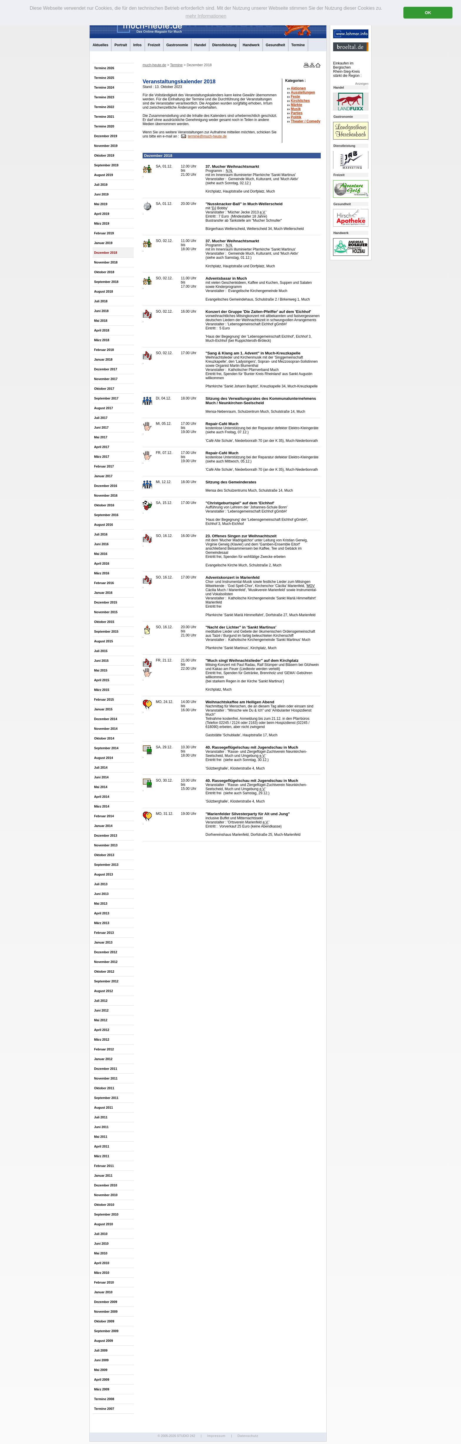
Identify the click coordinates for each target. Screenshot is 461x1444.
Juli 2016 (101, 534)
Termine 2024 (104, 87)
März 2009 (101, 1389)
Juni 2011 (101, 1127)
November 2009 (106, 1311)
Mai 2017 (100, 437)
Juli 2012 (101, 1000)
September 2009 (106, 1331)
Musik (296, 109)
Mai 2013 (100, 903)
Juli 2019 (101, 184)
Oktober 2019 (104, 155)
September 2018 (106, 282)
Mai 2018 (100, 320)
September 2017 (106, 398)
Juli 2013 (101, 884)
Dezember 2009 (105, 1302)
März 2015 (101, 690)
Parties (297, 113)
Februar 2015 (104, 699)
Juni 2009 (101, 1360)
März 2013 (101, 923)
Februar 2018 (104, 350)
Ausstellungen (303, 92)
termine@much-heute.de (207, 136)
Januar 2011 (103, 1175)
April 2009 (101, 1379)
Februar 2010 (104, 1282)
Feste (295, 97)
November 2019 (106, 145)
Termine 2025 (104, 77)
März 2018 (101, 340)
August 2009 (103, 1340)
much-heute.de (154, 65)
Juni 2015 (101, 660)
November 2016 (106, 495)
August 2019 (103, 175)
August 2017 (103, 408)
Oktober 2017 (104, 388)
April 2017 (101, 447)
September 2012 (106, 981)
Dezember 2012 (105, 952)
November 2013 (106, 845)
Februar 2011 (104, 1166)
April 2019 (101, 213)
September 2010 (106, 1214)
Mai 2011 (100, 1136)
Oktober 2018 (104, 272)
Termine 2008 (104, 1399)
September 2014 (106, 748)
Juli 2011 (101, 1117)
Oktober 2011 (104, 1088)
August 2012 (103, 991)
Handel (200, 45)
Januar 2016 (103, 592)
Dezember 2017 (105, 369)
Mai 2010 (100, 1253)
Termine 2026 (104, 68)
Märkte (296, 105)
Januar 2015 (103, 709)
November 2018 (106, 262)
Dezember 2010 (105, 1185)
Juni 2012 (101, 1010)
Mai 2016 (100, 554)
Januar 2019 (103, 243)
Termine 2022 (104, 107)
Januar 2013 (103, 942)
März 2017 (101, 456)
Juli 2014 (101, 767)
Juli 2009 (101, 1350)
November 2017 (106, 379)
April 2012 (101, 1030)
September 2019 (106, 165)
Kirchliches (300, 101)
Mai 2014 (100, 787)
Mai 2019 (100, 204)
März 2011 (101, 1156)
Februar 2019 (104, 233)
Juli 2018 (101, 301)
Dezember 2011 (105, 1068)
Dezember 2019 (105, 136)
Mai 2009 (100, 1370)
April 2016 (101, 563)
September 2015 (106, 631)
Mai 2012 (100, 1020)
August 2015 (103, 641)
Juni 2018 (101, 311)
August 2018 (103, 291)
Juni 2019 (101, 194)
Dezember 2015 (105, 602)
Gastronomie (177, 45)
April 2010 (101, 1263)
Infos (137, 45)
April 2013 (101, 913)
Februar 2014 (104, 816)
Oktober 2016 (104, 505)
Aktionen (298, 88)
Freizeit (154, 45)
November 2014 (106, 728)
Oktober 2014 (104, 738)
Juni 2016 (101, 544)
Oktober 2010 (104, 1204)
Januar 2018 (103, 359)
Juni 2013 (101, 894)
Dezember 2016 (105, 486)
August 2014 (103, 758)
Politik (296, 117)
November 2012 (106, 962)
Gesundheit (275, 45)
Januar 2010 (103, 1292)
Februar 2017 (104, 466)
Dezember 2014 (105, 719)
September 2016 (106, 515)
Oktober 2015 (104, 622)
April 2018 (101, 330)
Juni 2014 (101, 777)
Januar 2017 (103, 476)
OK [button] (428, 12)
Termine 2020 (104, 126)
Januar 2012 (103, 1059)
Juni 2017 (101, 427)
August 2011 (103, 1107)
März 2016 (101, 573)
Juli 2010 (101, 1234)
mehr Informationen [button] (206, 16)
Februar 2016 (104, 583)
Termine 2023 (104, 97)
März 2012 (101, 1039)
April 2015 (101, 680)
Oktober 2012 (104, 971)
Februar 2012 (104, 1049)
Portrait (120, 45)
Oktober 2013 (104, 855)
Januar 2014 (103, 826)
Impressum (216, 1436)
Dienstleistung (224, 45)
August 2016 (103, 524)
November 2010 (106, 1195)
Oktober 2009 (104, 1321)
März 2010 (101, 1272)
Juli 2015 (101, 651)
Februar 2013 (104, 932)
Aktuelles (100, 45)
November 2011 (106, 1078)
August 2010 (103, 1224)
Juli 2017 (101, 418)
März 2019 (101, 223)
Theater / (305, 121)
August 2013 (103, 874)
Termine (298, 45)
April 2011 (101, 1146)
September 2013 (106, 864)
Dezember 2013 (105, 835)
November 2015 (106, 612)
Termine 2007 (104, 1408)
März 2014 (101, 806)
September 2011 (106, 1098)
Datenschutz (248, 1436)
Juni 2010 (101, 1243)
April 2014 (101, 796)
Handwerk (251, 45)
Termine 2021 (104, 116)
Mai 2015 (100, 670)
